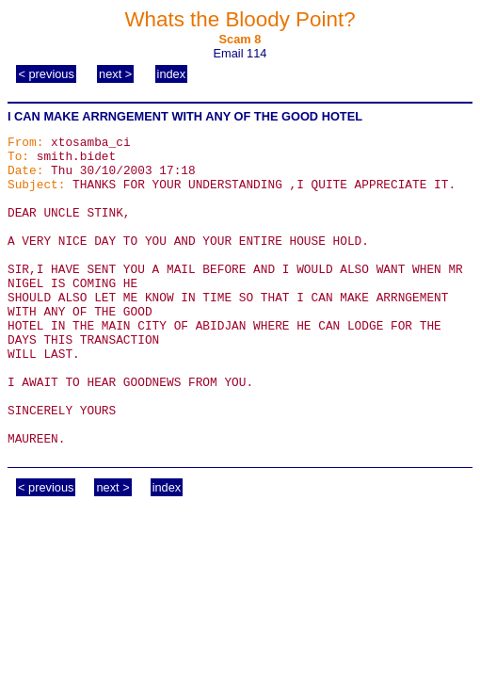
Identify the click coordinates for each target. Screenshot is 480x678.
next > (115, 74)
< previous (45, 74)
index (171, 74)
